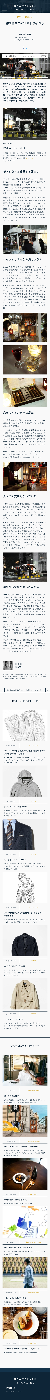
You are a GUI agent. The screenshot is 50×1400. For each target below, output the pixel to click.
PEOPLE (10, 1388)
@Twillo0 (29, 158)
